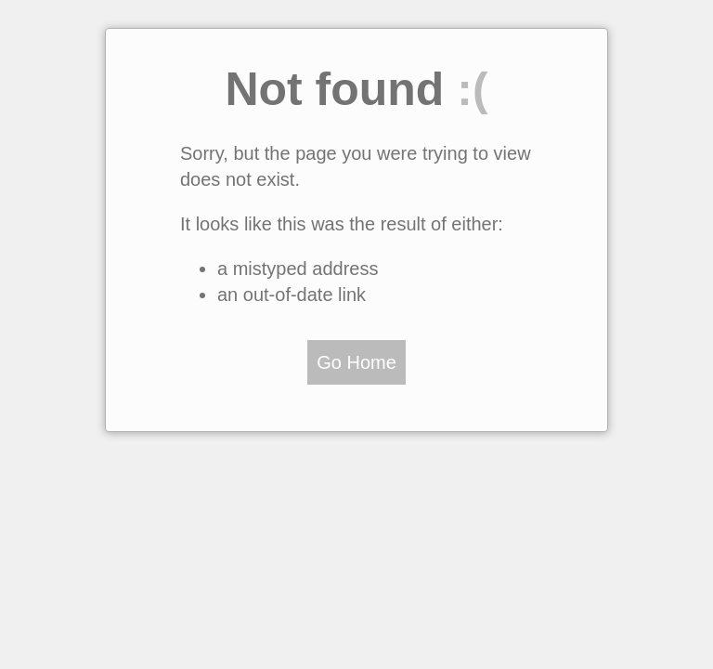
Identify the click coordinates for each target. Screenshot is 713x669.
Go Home (356, 362)
